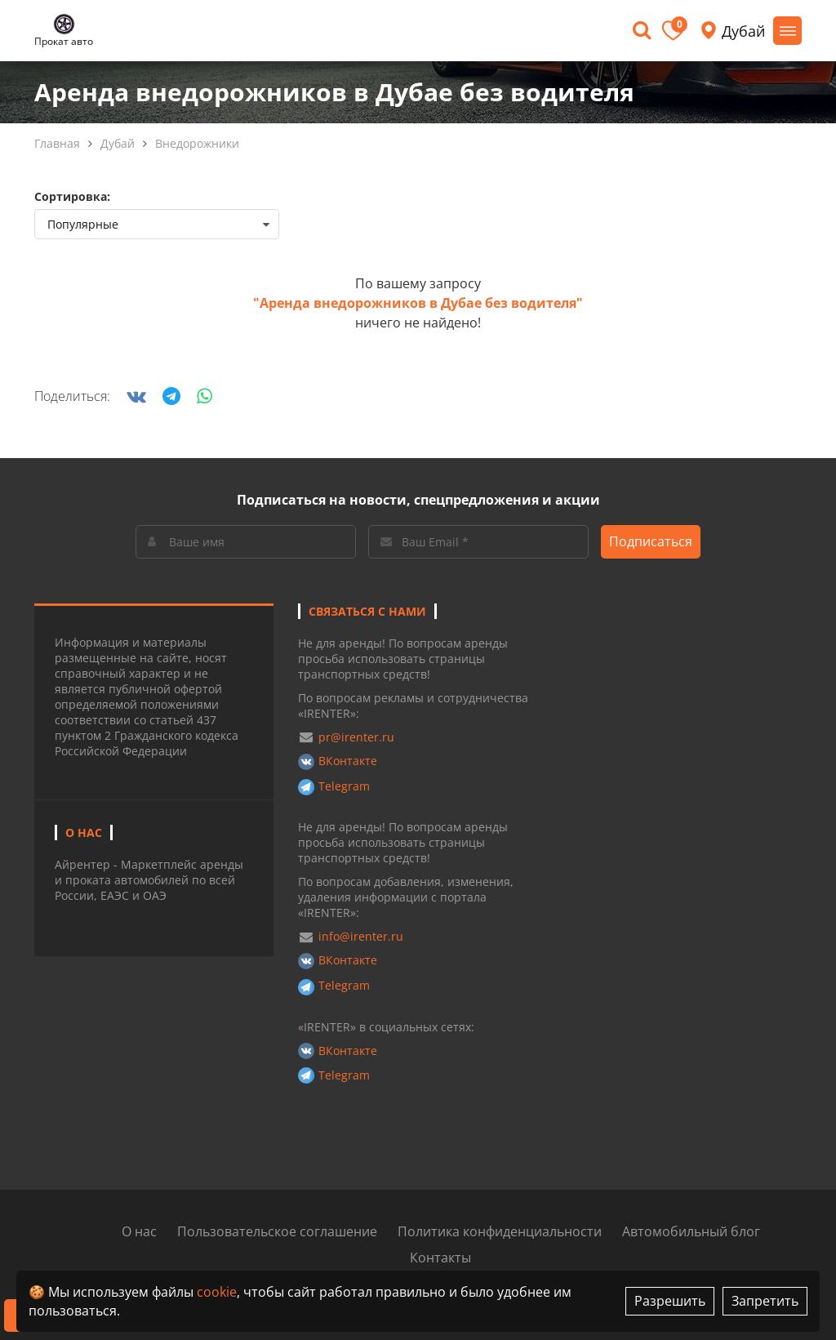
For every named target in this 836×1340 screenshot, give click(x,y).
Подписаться (650, 541)
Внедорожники (197, 143)
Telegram (344, 786)
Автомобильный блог (691, 1231)
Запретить (765, 1301)
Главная (57, 143)
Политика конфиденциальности (500, 1231)
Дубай (117, 143)
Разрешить (669, 1301)
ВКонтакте (347, 760)
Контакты (440, 1258)
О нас (139, 1231)
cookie (217, 1292)
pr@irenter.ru (356, 737)
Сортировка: (72, 196)
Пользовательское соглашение (277, 1231)
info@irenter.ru (360, 936)
